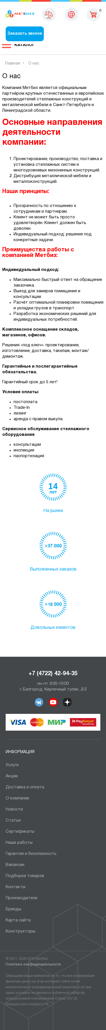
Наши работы (19, 843)
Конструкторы (20, 931)
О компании (17, 798)
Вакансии (15, 865)
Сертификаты (20, 832)
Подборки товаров (25, 876)
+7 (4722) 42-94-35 (53, 673)
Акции (12, 776)
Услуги (12, 765)
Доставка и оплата (25, 787)
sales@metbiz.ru (71, 14)
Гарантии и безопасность (31, 854)
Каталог (24, 45)
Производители (21, 898)
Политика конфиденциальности (33, 964)
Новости (14, 809)
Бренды (13, 909)
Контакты (15, 887)
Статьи (13, 820)
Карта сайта (18, 920)
